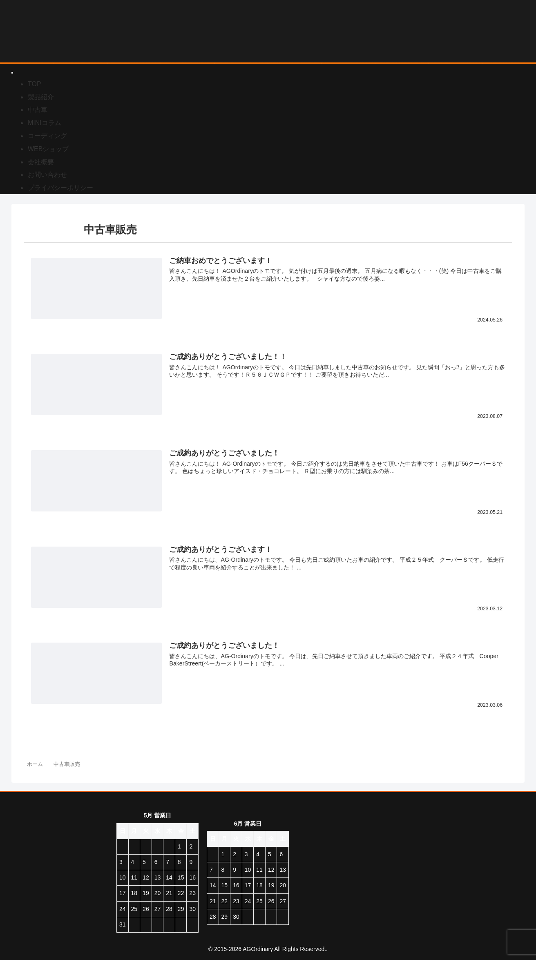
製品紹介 (41, 97)
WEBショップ (48, 148)
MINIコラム (44, 122)
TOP (34, 83)
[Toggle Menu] (12, 73)
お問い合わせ (47, 174)
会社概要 (41, 162)
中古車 (37, 109)
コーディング (47, 135)
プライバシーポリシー (60, 187)
